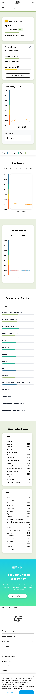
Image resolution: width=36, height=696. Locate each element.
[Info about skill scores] (30, 47)
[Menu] (32, 7)
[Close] (34, 676)
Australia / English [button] (8, 658)
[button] (3, 2)
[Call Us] (33, 2)
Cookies (4, 672)
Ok (26, 692)
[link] (9, 8)
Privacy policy (6, 663)
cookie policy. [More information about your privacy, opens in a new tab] (17, 688)
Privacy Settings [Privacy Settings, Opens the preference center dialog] (10, 692)
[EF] (18, 2)
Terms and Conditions (9, 667)
